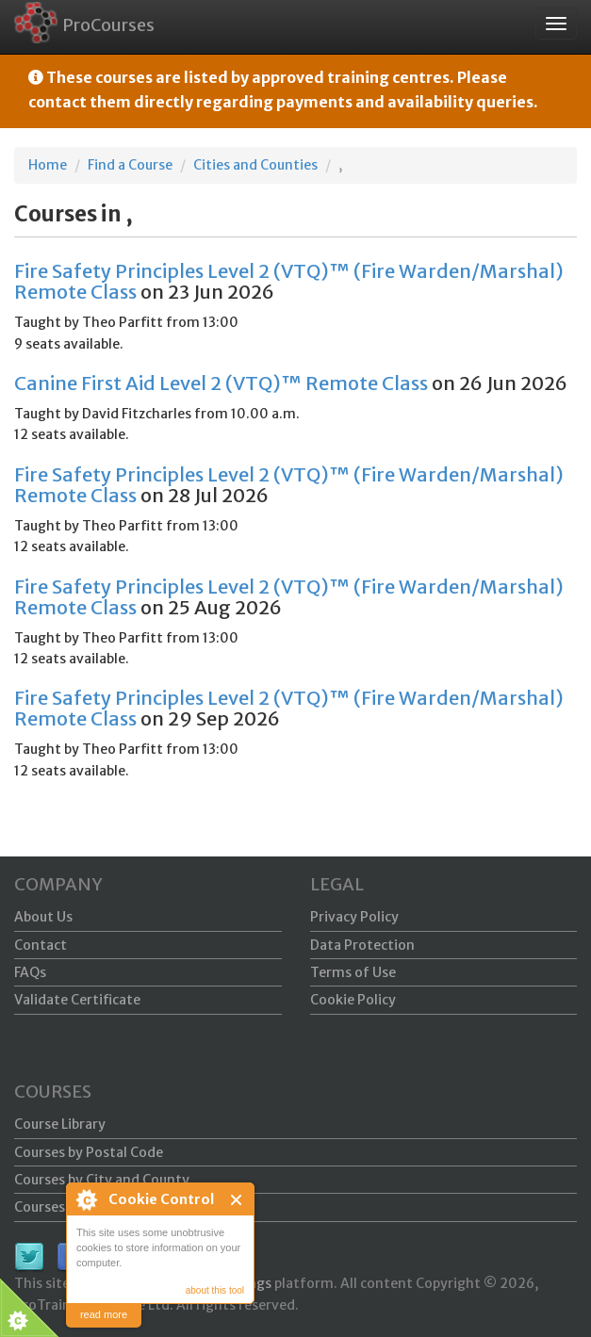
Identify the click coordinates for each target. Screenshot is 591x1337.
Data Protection (362, 945)
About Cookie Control (86, 1199)
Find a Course (130, 164)
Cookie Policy (353, 999)
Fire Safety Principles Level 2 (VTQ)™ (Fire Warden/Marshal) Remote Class (289, 281)
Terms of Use (353, 972)
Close (237, 1200)
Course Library (60, 1124)
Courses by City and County (101, 1179)
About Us (43, 916)
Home (47, 164)
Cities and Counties (255, 164)
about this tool (215, 1290)
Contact (40, 945)
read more (103, 1314)
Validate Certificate (77, 999)
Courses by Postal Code (88, 1152)
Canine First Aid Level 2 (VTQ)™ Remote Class (221, 383)
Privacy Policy (354, 916)
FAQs (30, 972)
